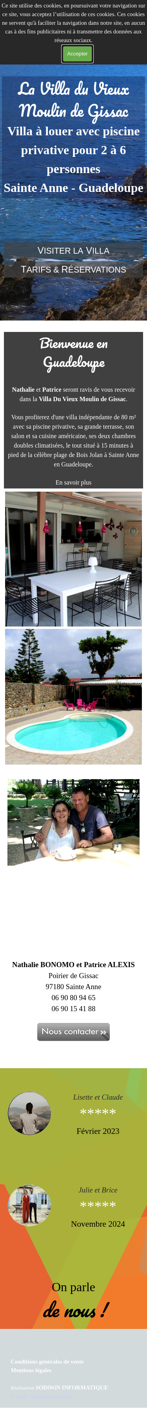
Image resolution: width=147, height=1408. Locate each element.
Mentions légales (31, 1370)
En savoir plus (74, 482)
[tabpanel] (73, 137)
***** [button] (98, 1114)
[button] (32, 1113)
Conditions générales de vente (47, 1361)
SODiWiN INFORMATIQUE (72, 1387)
